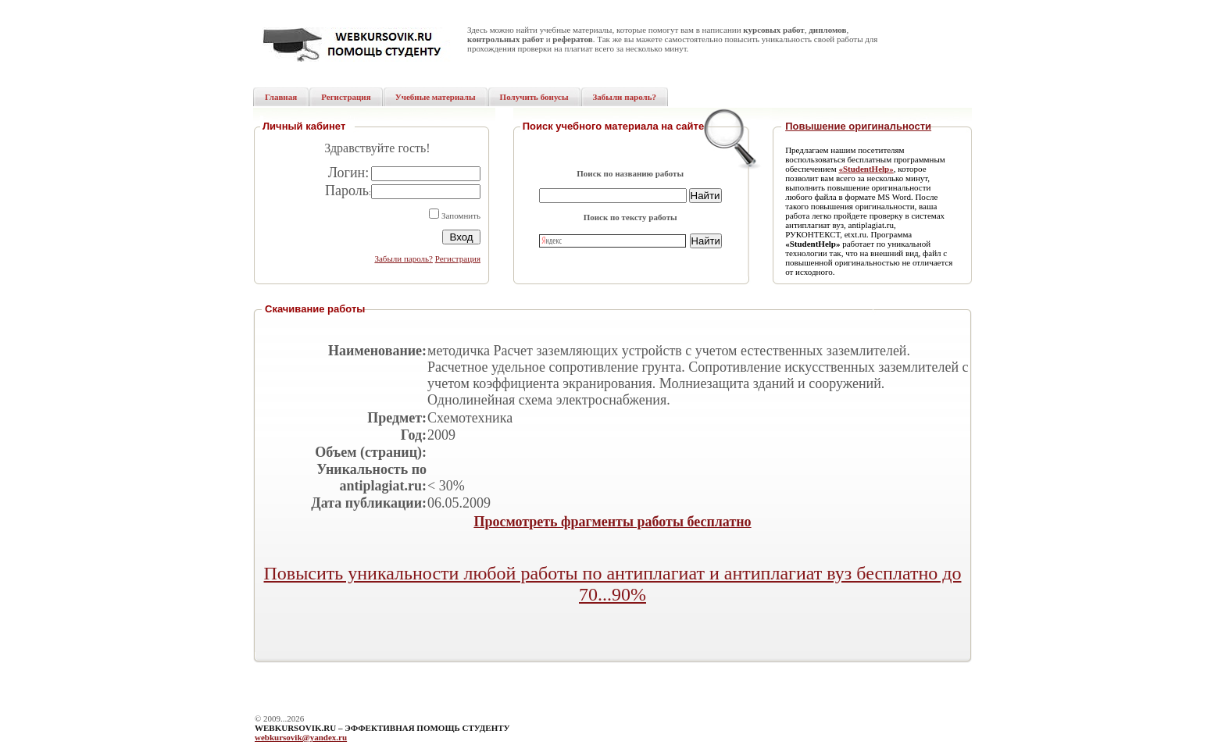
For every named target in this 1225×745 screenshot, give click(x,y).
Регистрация (457, 258)
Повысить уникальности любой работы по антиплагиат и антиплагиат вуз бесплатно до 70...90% (613, 583)
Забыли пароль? (403, 258)
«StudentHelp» (865, 168)
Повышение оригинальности (858, 126)
